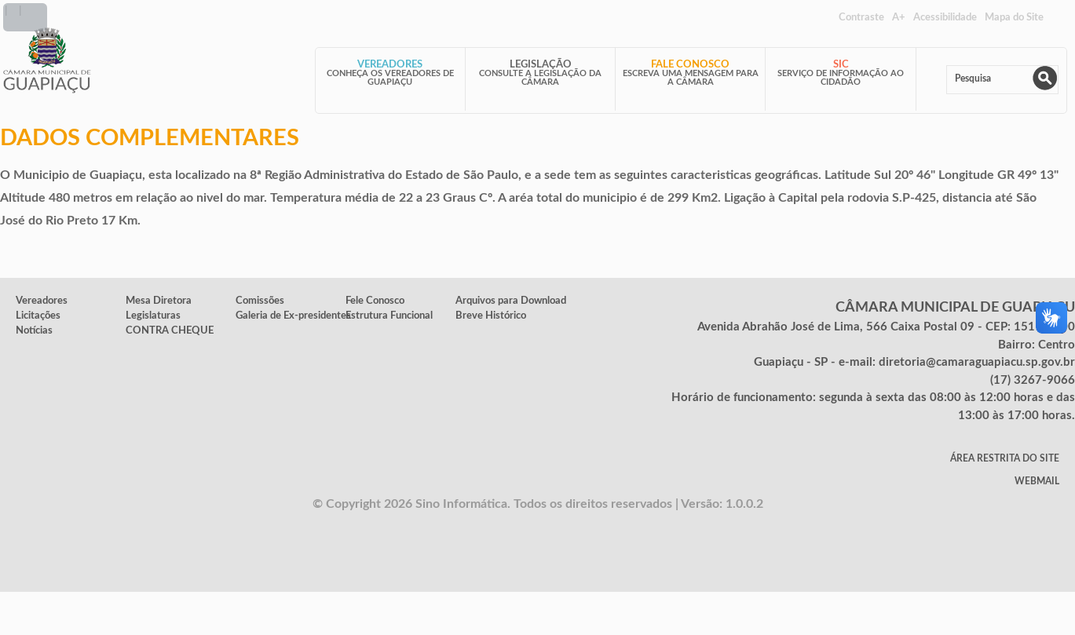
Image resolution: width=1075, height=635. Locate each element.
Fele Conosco (375, 300)
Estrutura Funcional (389, 315)
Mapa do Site (1014, 17)
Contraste (861, 17)
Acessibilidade (945, 17)
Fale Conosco (690, 64)
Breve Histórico (490, 315)
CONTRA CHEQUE (170, 330)
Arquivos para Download (510, 300)
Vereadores (389, 64)
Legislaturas (153, 315)
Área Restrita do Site (1004, 458)
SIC (841, 64)
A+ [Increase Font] (898, 17)
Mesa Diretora (159, 300)
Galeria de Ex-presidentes (293, 315)
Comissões (260, 300)
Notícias (34, 330)
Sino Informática (461, 504)
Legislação (541, 64)
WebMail (1037, 481)
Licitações (38, 315)
